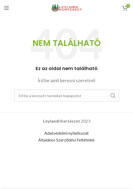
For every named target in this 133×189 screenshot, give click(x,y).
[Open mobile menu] (6, 8)
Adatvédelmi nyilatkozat (66, 132)
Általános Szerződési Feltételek (66, 139)
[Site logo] (66, 7)
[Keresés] (66, 96)
